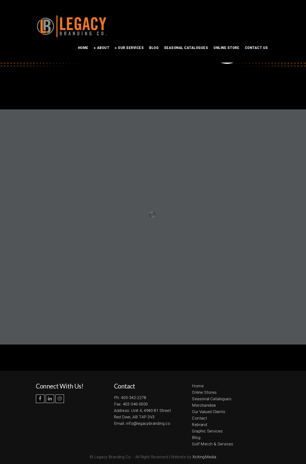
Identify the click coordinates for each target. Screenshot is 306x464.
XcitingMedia (204, 456)
